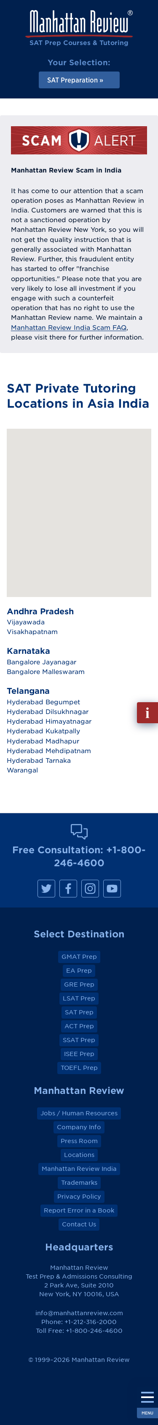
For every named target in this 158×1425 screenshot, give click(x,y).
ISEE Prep (79, 1054)
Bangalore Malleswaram (46, 671)
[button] (83, 484)
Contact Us (79, 1224)
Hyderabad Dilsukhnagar (47, 711)
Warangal (22, 770)
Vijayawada (26, 622)
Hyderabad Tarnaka (39, 760)
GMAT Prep (79, 956)
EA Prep (79, 970)
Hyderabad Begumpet (43, 702)
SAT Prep (79, 1012)
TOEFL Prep (79, 1067)
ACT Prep (79, 1026)
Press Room (79, 1141)
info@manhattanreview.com (79, 1313)
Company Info (79, 1127)
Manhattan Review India (79, 1168)
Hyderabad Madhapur (43, 741)
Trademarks (79, 1182)
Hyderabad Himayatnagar (49, 721)
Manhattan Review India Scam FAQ (68, 327)
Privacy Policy (79, 1196)
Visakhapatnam (32, 631)
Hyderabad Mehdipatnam (49, 750)
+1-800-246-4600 (94, 1330)
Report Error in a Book (79, 1210)
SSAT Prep (79, 1040)
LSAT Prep (79, 998)
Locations (79, 1155)
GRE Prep (79, 984)
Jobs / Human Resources (79, 1113)
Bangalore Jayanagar (41, 662)
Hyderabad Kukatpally (43, 731)
